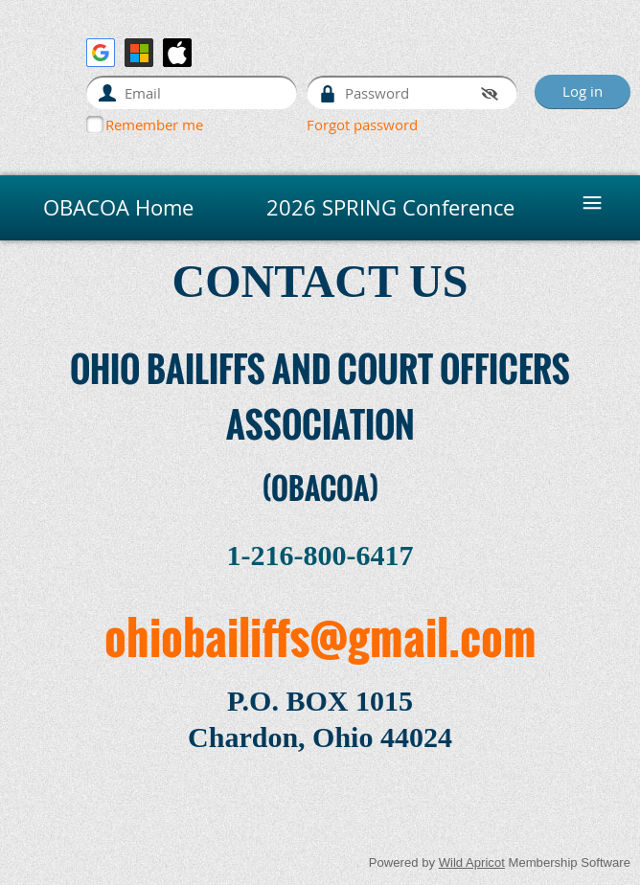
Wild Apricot (472, 862)
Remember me (154, 124)
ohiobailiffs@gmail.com (320, 636)
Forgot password (362, 124)
